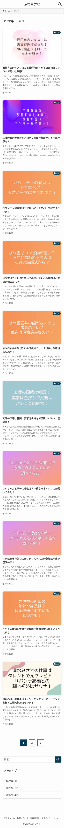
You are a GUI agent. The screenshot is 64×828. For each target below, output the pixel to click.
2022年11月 (12, 795)
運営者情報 (35, 818)
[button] (60, 4)
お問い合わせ (22, 818)
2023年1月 (11, 781)
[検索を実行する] (58, 759)
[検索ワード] (32, 759)
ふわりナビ (32, 4)
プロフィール (9, 818)
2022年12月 (12, 788)
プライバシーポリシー (50, 818)
